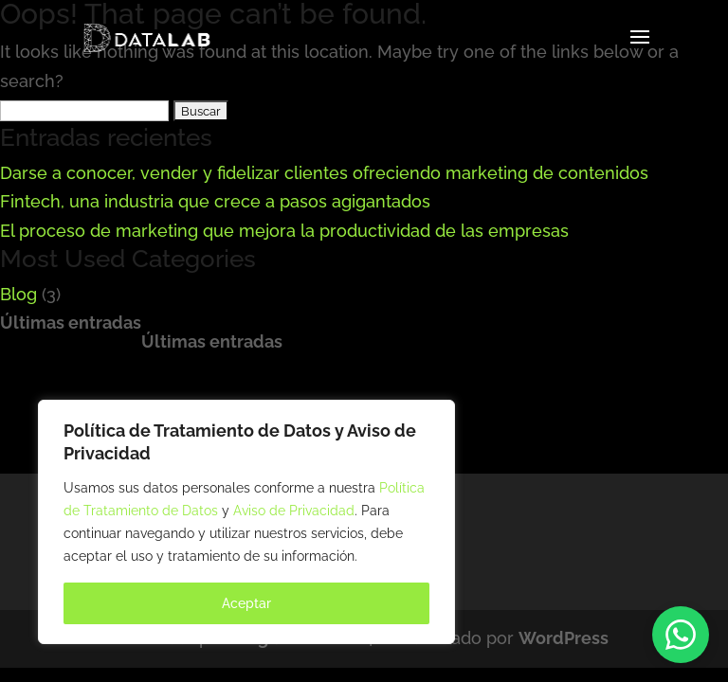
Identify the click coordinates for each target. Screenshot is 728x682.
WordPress (564, 638)
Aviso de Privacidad (294, 510)
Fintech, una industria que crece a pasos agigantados (215, 201)
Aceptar (246, 603)
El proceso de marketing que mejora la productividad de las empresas (284, 231)
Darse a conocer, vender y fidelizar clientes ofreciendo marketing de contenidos (324, 173)
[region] (246, 522)
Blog (18, 294)
